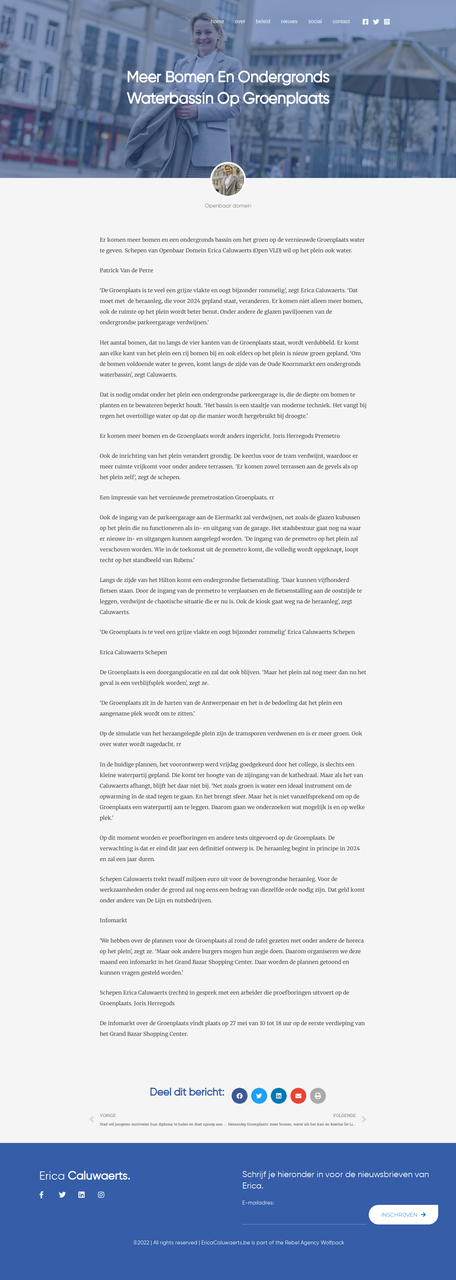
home (217, 21)
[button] (240, 1096)
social (315, 21)
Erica (84, 1176)
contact (341, 21)
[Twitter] (376, 22)
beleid (263, 21)
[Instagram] (387, 22)
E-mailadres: (258, 1203)
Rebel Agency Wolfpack (314, 1242)
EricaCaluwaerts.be (225, 1242)
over (240, 21)
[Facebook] (365, 22)
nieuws (289, 21)
